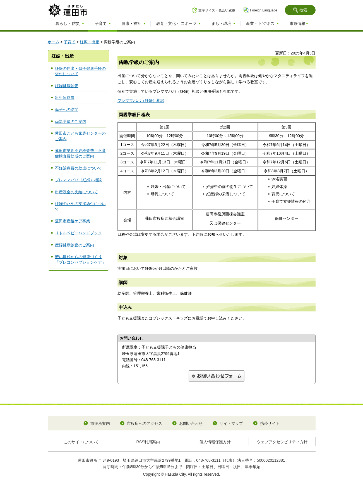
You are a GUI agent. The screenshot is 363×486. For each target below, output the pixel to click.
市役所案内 (100, 423)
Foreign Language (263, 10)
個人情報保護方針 (215, 442)
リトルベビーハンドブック (78, 233)
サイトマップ (231, 423)
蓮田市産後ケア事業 (72, 221)
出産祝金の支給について (76, 192)
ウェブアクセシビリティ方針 (282, 442)
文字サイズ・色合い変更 (216, 10)
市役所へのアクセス (144, 423)
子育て (69, 42)
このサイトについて (81, 442)
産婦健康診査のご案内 (74, 245)
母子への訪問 (66, 109)
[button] (300, 10)
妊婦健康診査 (66, 86)
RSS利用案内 (148, 442)
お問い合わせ (191, 423)
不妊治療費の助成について (78, 168)
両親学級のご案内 (70, 121)
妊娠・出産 (89, 42)
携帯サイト (270, 423)
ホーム (53, 42)
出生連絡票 (64, 97)
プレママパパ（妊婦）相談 (78, 180)
